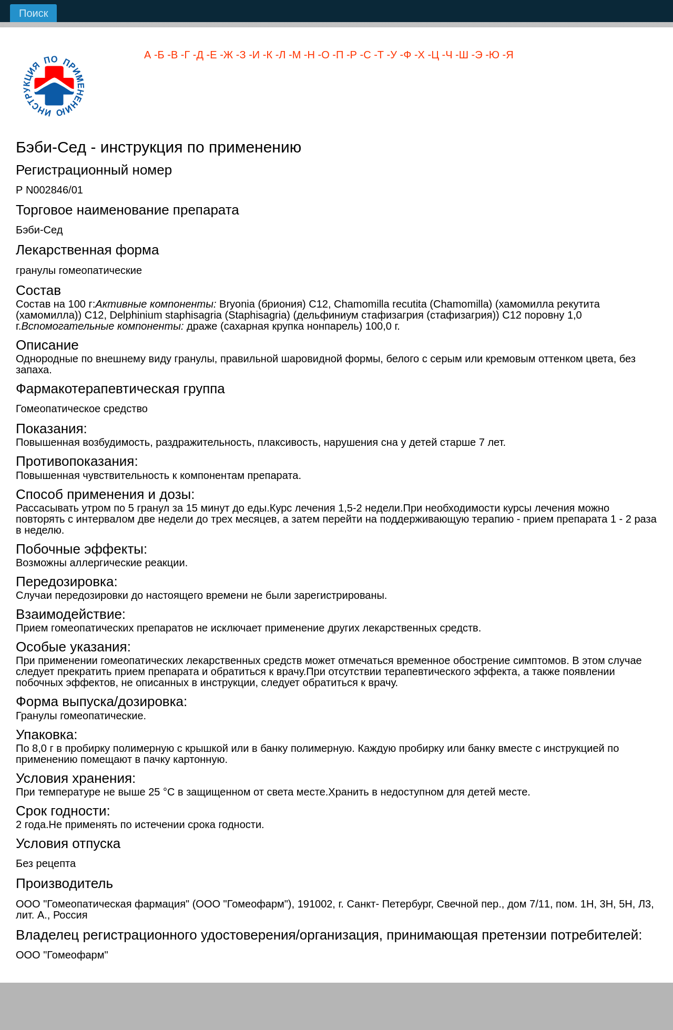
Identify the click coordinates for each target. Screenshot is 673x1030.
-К (266, 54)
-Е (210, 54)
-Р (350, 54)
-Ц (432, 54)
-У (390, 54)
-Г (184, 54)
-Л (278, 54)
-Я (506, 54)
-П (337, 54)
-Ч (446, 54)
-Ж (225, 54)
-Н (308, 54)
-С (364, 54)
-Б (157, 54)
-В (171, 54)
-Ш (461, 54)
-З (239, 54)
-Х (418, 54)
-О (322, 54)
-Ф (404, 54)
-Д (196, 54)
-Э (475, 54)
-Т (377, 54)
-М (293, 54)
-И (253, 54)
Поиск (33, 13)
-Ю (491, 54)
